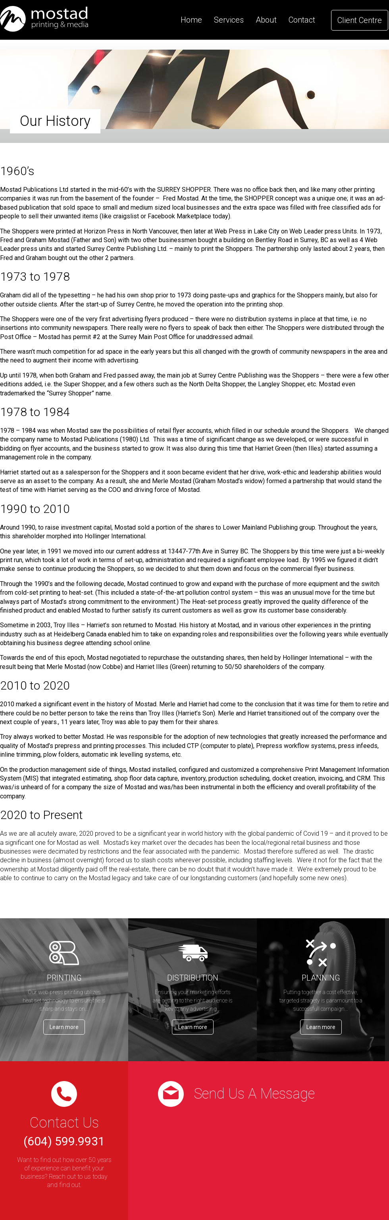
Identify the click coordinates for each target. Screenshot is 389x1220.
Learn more (64, 1027)
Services (229, 20)
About (266, 20)
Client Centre (359, 20)
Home (191, 20)
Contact (302, 20)
